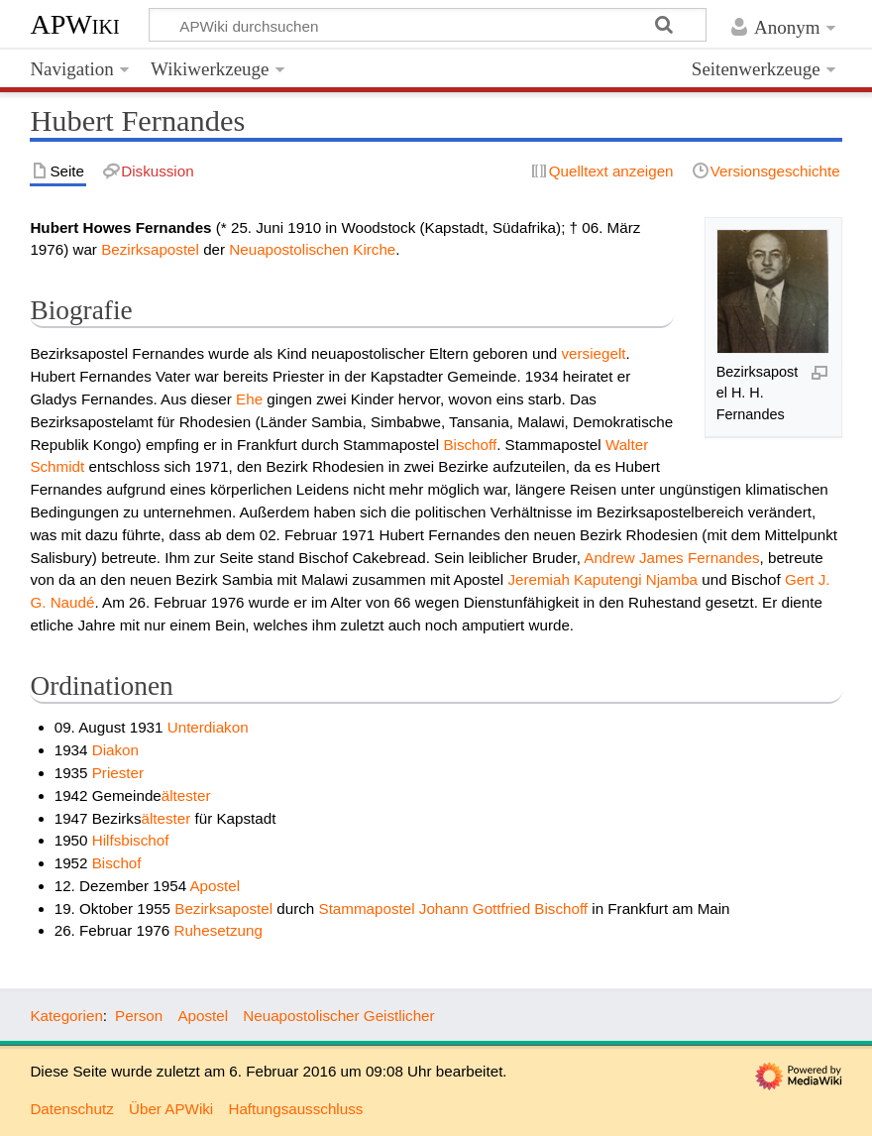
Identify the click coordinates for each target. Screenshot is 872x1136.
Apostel (214, 885)
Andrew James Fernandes (671, 557)
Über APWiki (171, 1108)
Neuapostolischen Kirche (312, 249)
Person (139, 1015)
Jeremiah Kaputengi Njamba (602, 579)
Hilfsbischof (130, 840)
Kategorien (66, 1015)
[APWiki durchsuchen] (428, 25)
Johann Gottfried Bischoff (503, 908)
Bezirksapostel (150, 249)
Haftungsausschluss (295, 1108)
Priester (118, 772)
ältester (186, 795)
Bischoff (469, 444)
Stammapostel (367, 908)
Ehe (249, 399)
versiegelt (594, 353)
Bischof (117, 862)
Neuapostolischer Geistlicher (338, 1015)
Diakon (115, 749)
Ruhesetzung (218, 930)
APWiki (74, 24)
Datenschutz (71, 1108)
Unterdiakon (208, 727)
